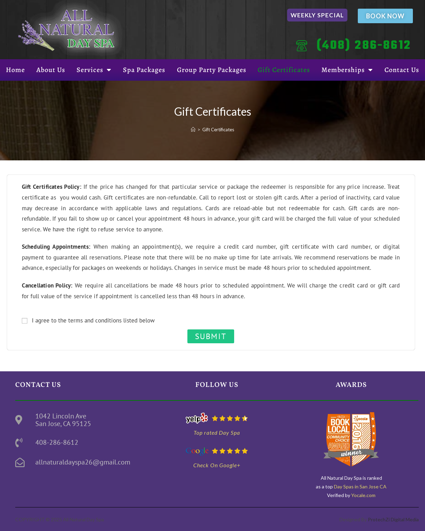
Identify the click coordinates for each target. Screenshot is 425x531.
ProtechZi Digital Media (393, 519)
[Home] (193, 129)
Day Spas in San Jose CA (360, 486)
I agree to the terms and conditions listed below (93, 320)
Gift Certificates (284, 69)
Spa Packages (144, 69)
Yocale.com (363, 495)
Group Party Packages (211, 69)
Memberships (347, 70)
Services (94, 70)
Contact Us (401, 69)
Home (15, 69)
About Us (50, 69)
